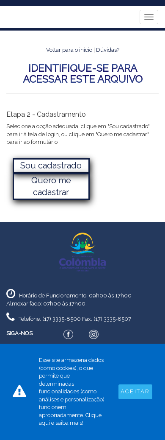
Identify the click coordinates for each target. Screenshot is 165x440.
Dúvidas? (107, 50)
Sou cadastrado (51, 165)
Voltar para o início (69, 50)
